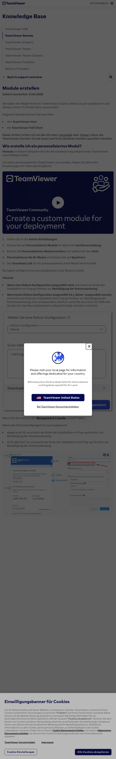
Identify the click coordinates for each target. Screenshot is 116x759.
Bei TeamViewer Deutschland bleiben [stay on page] (58, 406)
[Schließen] (89, 346)
